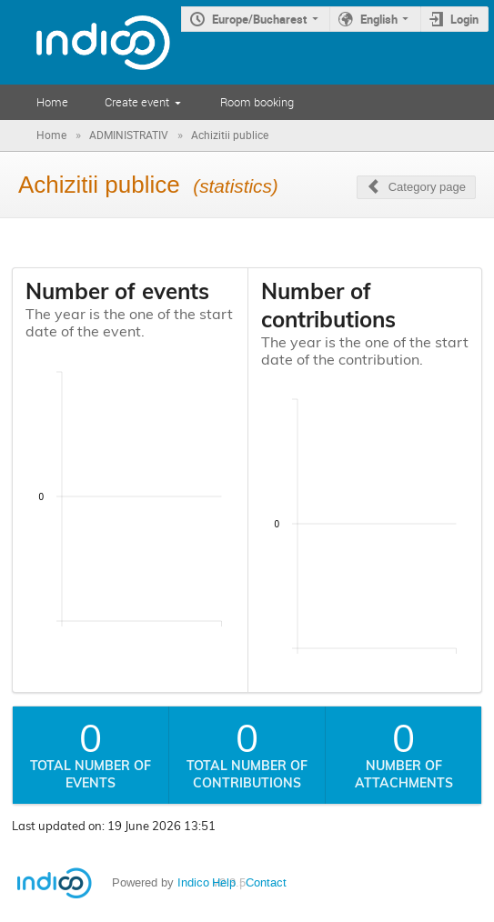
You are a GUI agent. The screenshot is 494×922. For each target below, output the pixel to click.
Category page (427, 187)
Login (464, 19)
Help (224, 882)
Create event (137, 102)
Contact (266, 882)
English (379, 19)
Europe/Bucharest (259, 19)
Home (52, 102)
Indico (193, 882)
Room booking (257, 102)
